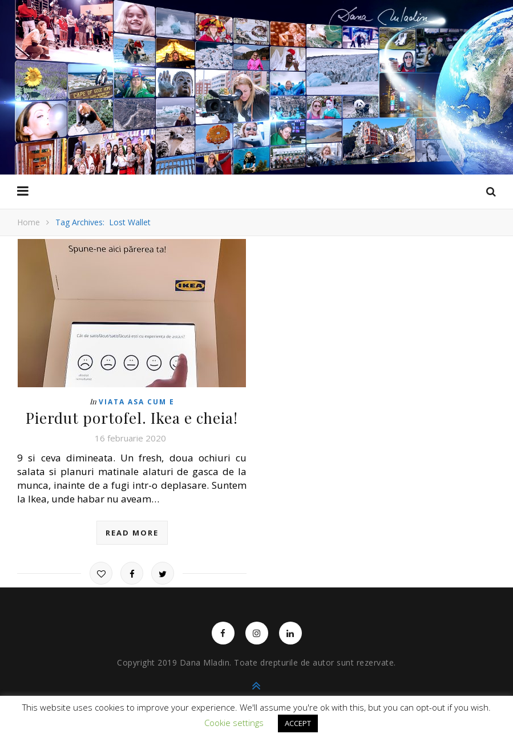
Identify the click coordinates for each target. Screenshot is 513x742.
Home (28, 222)
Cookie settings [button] (234, 722)
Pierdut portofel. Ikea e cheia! (132, 418)
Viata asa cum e (137, 402)
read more (132, 533)
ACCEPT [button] (298, 723)
